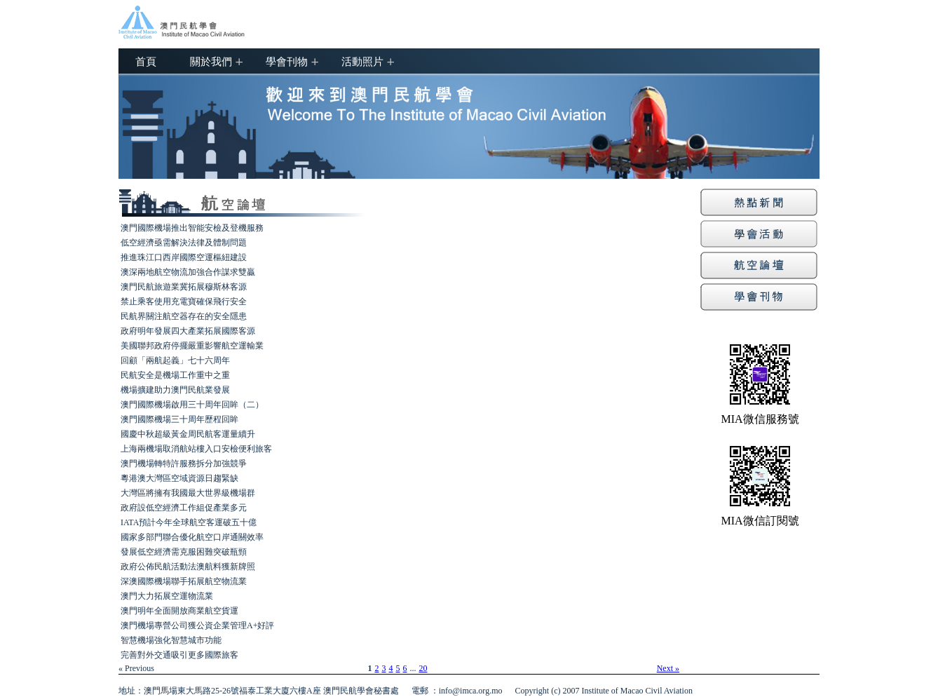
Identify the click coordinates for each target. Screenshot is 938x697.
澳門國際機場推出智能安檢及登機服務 (192, 228)
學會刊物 (287, 61)
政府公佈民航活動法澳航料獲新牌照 (188, 566)
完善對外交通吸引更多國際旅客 (179, 655)
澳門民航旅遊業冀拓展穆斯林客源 (184, 287)
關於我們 (211, 61)
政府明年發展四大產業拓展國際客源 (188, 331)
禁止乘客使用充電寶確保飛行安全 (184, 301)
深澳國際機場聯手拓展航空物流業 (184, 581)
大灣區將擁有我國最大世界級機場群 (188, 493)
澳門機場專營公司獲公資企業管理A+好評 (197, 625)
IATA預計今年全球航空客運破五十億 (189, 522)
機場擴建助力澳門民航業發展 (175, 390)
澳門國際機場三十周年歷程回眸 (179, 419)
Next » (668, 668)
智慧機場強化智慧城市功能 (171, 640)
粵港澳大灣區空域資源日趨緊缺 (179, 478)
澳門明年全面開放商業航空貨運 (179, 611)
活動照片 (362, 61)
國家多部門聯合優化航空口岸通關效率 (192, 537)
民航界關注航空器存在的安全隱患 (184, 316)
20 (423, 668)
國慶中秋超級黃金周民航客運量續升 (188, 434)
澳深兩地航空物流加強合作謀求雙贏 (188, 272)
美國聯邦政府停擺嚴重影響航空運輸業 (192, 346)
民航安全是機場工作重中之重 (175, 375)
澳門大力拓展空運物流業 (167, 596)
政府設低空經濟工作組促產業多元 (184, 508)
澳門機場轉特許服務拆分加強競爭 (184, 463)
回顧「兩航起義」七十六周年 (175, 360)
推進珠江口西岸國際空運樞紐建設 (184, 257)
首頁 (145, 61)
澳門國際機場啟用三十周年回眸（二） (192, 405)
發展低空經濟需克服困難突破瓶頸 (184, 552)
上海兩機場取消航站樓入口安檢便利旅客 (196, 449)
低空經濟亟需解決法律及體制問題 (184, 243)
